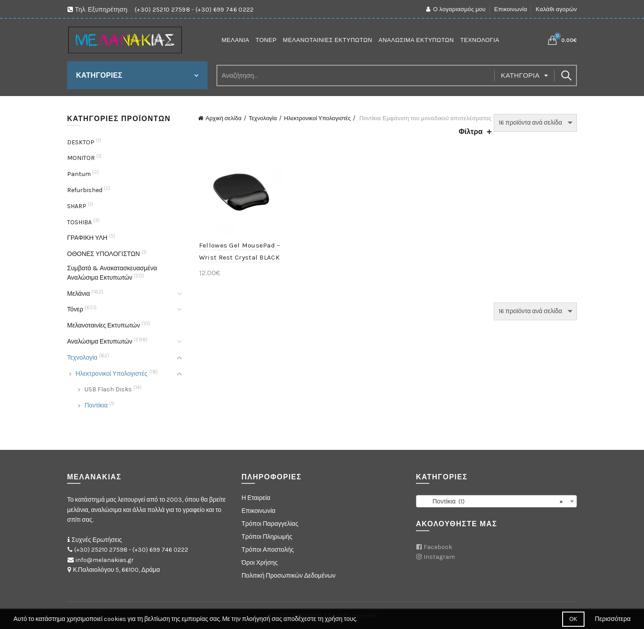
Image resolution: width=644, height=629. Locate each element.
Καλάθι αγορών (556, 9)
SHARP (76, 206)
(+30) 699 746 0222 (224, 9)
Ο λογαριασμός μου (456, 9)
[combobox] (496, 501)
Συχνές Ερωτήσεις (97, 540)
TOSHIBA (79, 222)
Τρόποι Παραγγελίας (270, 524)
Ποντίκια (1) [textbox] (493, 501)
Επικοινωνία (510, 9)
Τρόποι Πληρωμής (267, 537)
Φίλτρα (471, 131)
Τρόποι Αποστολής (268, 550)
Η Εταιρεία (256, 498)
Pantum (79, 174)
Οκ (573, 619)
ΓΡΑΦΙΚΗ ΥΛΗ (87, 238)
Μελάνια (236, 40)
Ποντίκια (96, 405)
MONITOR (81, 158)
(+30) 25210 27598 (162, 9)
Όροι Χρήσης (260, 562)
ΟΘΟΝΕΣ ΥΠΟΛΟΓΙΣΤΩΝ (103, 254)
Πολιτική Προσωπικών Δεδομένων (288, 575)
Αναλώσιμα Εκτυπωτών (416, 40)
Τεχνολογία (480, 40)
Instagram (439, 557)
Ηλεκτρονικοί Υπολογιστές (317, 118)
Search (566, 75)
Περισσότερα (613, 619)
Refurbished (84, 190)
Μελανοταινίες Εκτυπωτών (328, 40)
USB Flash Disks (108, 389)
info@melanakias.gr (105, 560)
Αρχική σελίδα (224, 118)
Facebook (438, 547)
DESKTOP (80, 142)
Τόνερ (266, 40)
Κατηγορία (520, 75)
